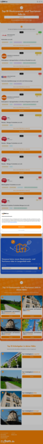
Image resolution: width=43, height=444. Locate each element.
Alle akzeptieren (21, 226)
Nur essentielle (21, 230)
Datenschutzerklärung (13, 222)
